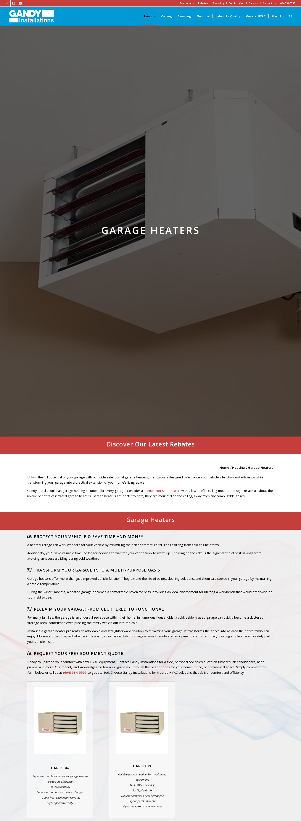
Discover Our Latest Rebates (150, 444)
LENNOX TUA (60, 768)
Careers (253, 3)
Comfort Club (236, 3)
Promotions (187, 3)
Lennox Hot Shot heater (162, 490)
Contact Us (269, 3)
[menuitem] (149, 16)
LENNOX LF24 (142, 766)
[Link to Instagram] (14, 3)
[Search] (291, 16)
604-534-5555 (287, 3)
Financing (218, 3)
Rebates (203, 3)
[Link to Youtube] (20, 3)
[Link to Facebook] (7, 3)
